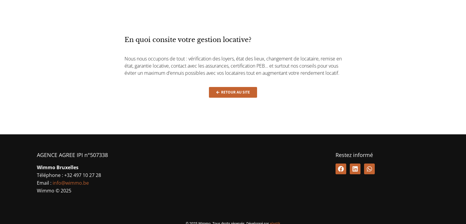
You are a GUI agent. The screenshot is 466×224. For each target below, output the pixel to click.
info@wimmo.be (71, 183)
